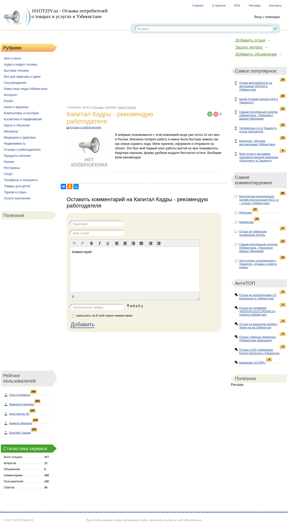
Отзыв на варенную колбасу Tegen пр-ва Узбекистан (258, 325)
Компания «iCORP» (252, 362)
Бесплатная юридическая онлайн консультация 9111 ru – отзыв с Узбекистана (259, 200)
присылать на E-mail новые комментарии (104, 315)
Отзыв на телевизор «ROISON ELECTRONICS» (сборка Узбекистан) (257, 311)
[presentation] (74, 243)
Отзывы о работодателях (85, 127)
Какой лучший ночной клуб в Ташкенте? (258, 100)
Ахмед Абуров (127, 107)
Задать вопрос (249, 47)
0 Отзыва (98, 107)
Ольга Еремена (19, 395)
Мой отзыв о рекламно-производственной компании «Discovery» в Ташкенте (258, 157)
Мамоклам (246, 222)
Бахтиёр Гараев (20, 432)
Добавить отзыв (250, 40)
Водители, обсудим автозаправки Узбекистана (257, 142)
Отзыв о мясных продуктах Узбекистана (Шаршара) (257, 338)
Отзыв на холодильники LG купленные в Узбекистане (257, 296)
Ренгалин (245, 212)
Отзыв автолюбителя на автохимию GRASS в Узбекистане (255, 86)
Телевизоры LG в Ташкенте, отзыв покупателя (258, 129)
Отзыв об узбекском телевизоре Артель (252, 233)
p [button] (73, 296)
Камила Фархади (20, 423)
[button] (74, 243)
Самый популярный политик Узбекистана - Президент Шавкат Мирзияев (258, 115)
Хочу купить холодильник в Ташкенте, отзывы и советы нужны (258, 264)
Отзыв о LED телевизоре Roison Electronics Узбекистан (259, 351)
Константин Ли (19, 413)
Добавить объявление (256, 54)
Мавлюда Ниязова (21, 404)
